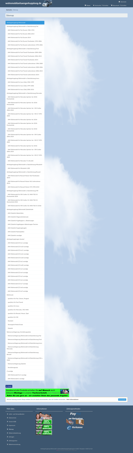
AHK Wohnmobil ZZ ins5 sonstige (17, 276)
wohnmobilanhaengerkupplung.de (29, 3)
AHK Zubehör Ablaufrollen (15, 213)
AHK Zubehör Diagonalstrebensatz (17, 217)
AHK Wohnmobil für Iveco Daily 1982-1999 (20, 82)
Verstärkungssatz (12, 367)
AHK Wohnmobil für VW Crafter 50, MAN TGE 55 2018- (24, 205)
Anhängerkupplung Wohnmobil (16, 22)
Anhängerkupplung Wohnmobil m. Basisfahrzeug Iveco (23, 78)
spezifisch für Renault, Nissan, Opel (18, 313)
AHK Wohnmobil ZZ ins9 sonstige (17, 291)
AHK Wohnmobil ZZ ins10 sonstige (18, 246)
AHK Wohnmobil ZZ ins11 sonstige (18, 250)
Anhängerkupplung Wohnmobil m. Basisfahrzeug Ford (23, 48)
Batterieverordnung (13, 444)
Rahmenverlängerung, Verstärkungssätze (19, 332)
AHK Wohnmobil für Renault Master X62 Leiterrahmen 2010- (23, 182)
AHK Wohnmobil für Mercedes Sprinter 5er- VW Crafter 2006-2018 (24, 150)
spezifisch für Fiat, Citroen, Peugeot (18, 298)
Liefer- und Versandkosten (15, 414)
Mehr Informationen (72, 399)
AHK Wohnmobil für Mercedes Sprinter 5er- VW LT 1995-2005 (24, 156)
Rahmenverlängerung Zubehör (16, 363)
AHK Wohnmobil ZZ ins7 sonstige (17, 283)
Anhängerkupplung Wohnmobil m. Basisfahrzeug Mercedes (24, 93)
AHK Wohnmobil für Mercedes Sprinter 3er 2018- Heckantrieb (22, 103)
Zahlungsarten (12, 440)
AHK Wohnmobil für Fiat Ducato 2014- (19, 37)
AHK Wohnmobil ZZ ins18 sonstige (18, 257)
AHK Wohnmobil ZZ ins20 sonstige (18, 265)
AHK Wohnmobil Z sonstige (15, 378)
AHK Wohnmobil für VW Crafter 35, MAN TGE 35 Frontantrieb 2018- (22, 195)
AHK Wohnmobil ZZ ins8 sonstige (17, 287)
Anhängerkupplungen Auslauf (15, 239)
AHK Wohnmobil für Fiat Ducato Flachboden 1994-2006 (24, 41)
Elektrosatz (10, 295)
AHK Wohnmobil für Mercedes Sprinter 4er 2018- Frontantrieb (22, 124)
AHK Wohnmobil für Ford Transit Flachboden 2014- (23, 59)
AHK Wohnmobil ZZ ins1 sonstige (17, 243)
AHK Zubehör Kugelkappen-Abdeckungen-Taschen (22, 224)
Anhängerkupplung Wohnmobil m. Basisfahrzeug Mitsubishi (24, 164)
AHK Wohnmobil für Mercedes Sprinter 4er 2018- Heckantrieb (22, 130)
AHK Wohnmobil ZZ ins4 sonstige (17, 272)
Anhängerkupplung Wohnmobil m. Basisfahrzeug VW (22, 190)
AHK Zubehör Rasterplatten (15, 231)
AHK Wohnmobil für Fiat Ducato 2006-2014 (20, 34)
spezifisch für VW (12, 317)
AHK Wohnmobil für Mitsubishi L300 (18, 168)
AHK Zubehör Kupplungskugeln (17, 228)
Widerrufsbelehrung (14, 433)
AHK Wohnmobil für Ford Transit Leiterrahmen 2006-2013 (25, 71)
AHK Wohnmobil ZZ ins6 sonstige (17, 280)
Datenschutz (11, 418)
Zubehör (10, 328)
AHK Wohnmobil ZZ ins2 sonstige (17, 261)
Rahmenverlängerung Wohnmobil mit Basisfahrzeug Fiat (24, 335)
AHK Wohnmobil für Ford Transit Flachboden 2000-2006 (24, 52)
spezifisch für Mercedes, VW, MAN (18, 309)
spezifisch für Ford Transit (15, 302)
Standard (10, 321)
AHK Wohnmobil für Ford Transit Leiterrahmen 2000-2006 (25, 67)
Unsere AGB (11, 421)
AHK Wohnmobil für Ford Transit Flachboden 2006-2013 (24, 56)
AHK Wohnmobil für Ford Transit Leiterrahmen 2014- (23, 74)
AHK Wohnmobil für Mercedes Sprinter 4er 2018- (22, 119)
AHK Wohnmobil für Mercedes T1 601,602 (20, 161)
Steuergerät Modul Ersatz (15, 324)
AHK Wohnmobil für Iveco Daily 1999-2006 (20, 85)
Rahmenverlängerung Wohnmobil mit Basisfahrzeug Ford (24, 339)
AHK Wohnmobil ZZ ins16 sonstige (18, 254)
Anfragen (10, 437)
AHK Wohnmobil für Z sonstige (16, 375)
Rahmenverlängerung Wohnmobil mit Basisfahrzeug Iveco (24, 343)
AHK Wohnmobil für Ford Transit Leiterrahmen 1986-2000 (25, 63)
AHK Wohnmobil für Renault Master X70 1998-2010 (23, 187)
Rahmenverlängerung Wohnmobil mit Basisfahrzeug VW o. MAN (25, 359)
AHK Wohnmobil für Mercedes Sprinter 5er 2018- (22, 146)
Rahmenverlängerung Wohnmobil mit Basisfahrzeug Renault (23, 353)
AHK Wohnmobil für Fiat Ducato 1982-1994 (20, 30)
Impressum (11, 425)
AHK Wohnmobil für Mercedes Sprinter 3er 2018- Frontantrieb (22, 98)
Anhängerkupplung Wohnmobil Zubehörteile (20, 209)
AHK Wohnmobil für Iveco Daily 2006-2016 (20, 89)
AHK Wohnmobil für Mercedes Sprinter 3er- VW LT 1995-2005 (24, 115)
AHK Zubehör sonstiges (14, 235)
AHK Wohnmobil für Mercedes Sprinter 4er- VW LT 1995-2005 (24, 141)
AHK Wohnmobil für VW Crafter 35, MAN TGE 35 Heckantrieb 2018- (22, 201)
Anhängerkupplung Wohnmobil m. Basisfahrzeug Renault (24, 172)
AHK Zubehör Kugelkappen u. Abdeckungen (20, 220)
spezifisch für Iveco (13, 306)
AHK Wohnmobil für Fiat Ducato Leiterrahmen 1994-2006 (25, 45)
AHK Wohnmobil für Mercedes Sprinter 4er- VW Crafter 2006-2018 (24, 135)
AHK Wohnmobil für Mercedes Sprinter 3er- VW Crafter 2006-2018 (24, 109)
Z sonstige (10, 371)
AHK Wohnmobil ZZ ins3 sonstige (17, 269)
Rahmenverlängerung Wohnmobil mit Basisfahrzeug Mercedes (23, 347)
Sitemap (10, 429)
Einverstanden (122, 399)
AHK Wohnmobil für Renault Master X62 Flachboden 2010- (23, 176)
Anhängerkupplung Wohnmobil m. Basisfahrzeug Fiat (22, 26)
